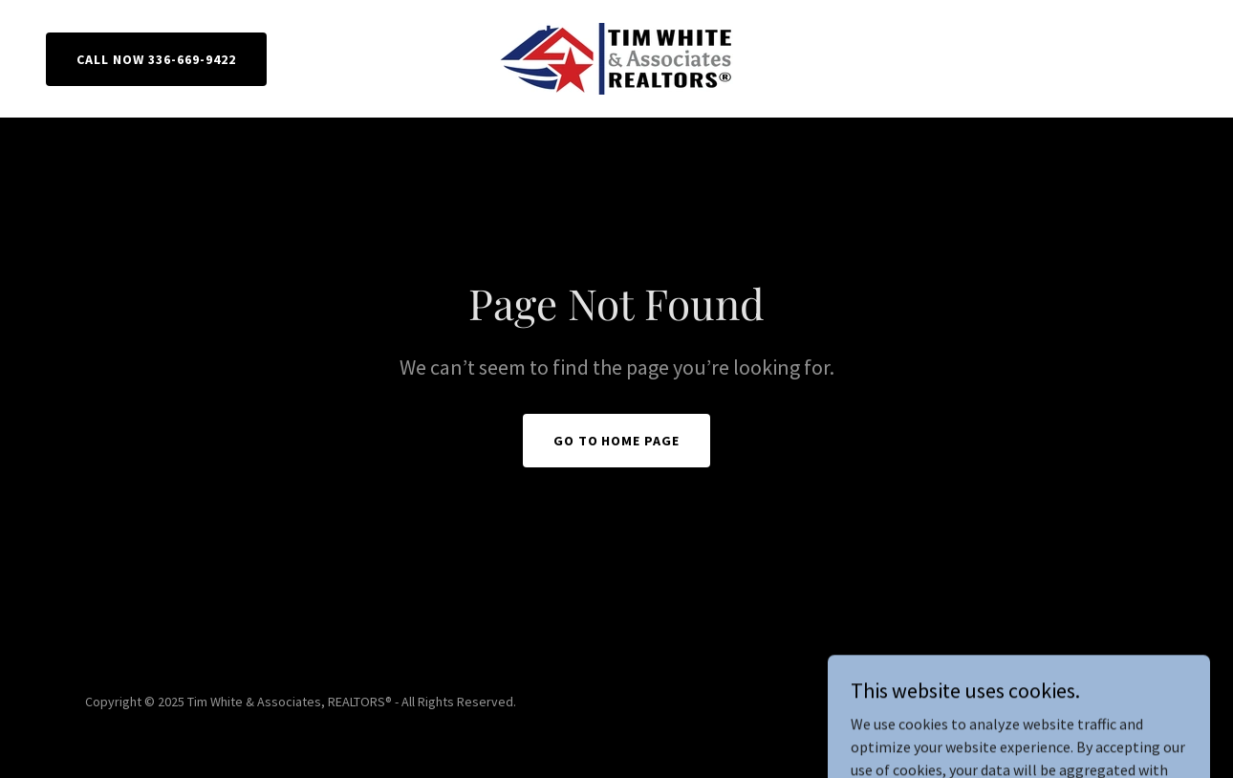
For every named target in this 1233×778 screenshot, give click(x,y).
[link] (616, 56)
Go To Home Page (617, 440)
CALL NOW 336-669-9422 (156, 59)
